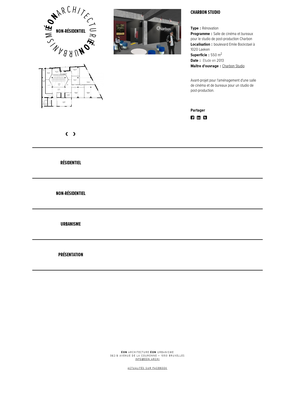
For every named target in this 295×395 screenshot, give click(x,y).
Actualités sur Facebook (147, 368)
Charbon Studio (233, 66)
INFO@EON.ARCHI (147, 359)
